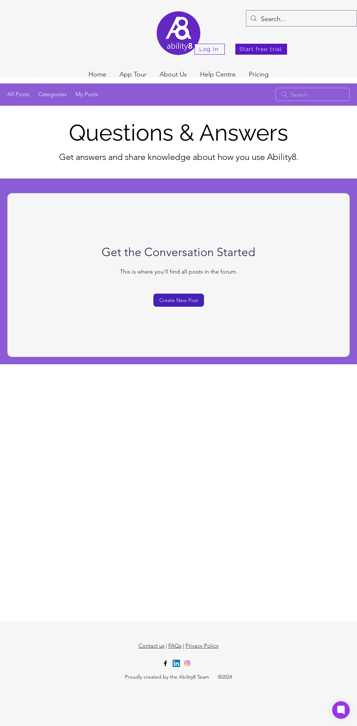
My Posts (86, 94)
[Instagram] (187, 663)
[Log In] (210, 49)
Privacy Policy (202, 645)
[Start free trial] (261, 49)
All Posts (18, 94)
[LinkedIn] (176, 663)
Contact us (151, 645)
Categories (52, 94)
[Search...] (301, 19)
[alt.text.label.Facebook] (165, 663)
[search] (312, 94)
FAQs (174, 645)
